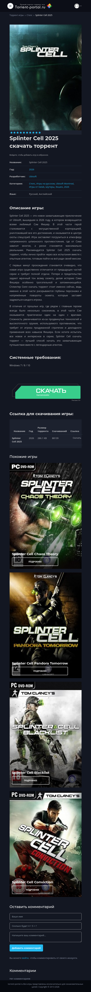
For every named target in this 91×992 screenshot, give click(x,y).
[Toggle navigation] (10, 6)
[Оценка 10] (39, 132)
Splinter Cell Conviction (32, 882)
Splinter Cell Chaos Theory (35, 554)
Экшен (59, 186)
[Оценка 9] (36, 132)
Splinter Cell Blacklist (30, 773)
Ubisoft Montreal (65, 183)
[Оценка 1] (11, 132)
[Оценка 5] (24, 132)
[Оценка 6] (27, 132)
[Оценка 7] (30, 132)
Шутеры (50, 186)
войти (25, 957)
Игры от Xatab (36, 186)
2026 (31, 169)
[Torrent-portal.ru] (34, 5)
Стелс (29, 15)
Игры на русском (45, 183)
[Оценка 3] (17, 132)
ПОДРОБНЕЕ (35, 561)
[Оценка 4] (20, 132)
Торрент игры (17, 15)
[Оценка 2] (14, 132)
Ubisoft (33, 176)
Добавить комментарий (26, 947)
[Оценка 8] (33, 132)
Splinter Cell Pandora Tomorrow (40, 663)
